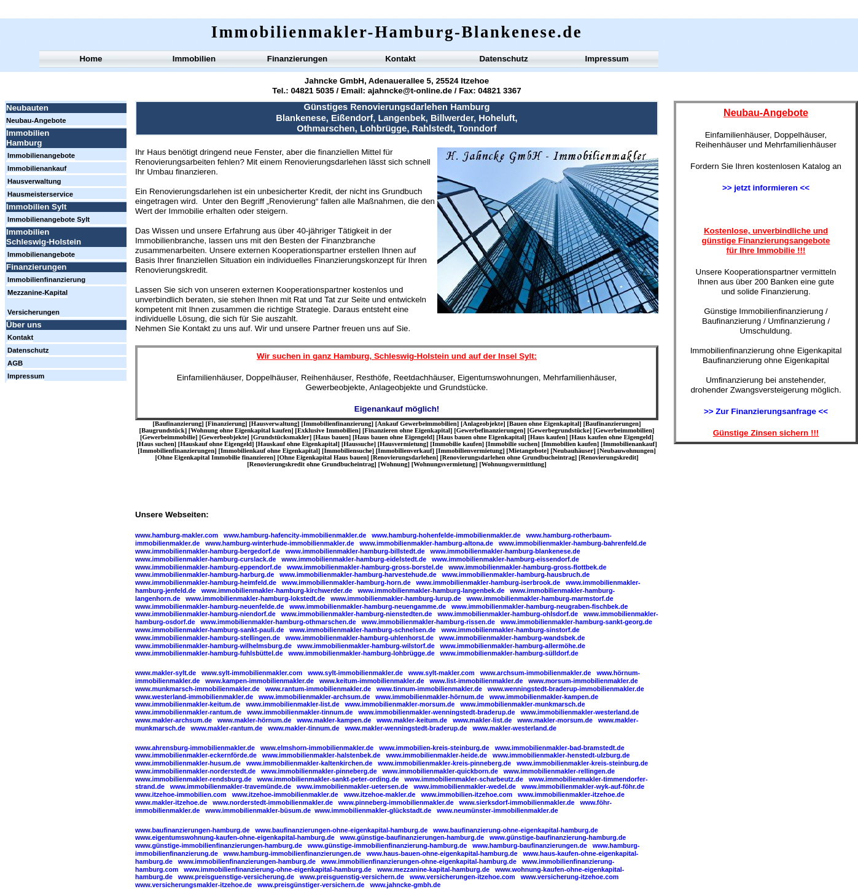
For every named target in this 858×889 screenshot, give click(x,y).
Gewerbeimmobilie (168, 437)
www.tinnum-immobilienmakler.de (429, 688)
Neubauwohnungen (626, 450)
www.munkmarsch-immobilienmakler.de (197, 688)
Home (90, 58)
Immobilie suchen (512, 444)
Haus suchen (156, 444)
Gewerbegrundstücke (559, 430)
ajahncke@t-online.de (410, 90)
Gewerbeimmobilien (624, 430)
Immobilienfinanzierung (46, 279)
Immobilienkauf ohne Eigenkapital (269, 450)
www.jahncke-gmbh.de (405, 884)
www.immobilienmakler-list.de (292, 704)
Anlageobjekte (482, 423)
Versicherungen (33, 312)
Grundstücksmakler (281, 437)
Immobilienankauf (36, 168)
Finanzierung (226, 423)
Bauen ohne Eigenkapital (544, 423)
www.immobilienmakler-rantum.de (188, 712)
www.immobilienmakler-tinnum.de (300, 712)
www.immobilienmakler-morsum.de (400, 704)
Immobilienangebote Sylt (48, 219)
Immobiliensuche (348, 450)
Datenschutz (503, 58)
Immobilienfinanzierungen (177, 450)
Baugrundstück (162, 430)
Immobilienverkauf (405, 450)
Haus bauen (332, 437)
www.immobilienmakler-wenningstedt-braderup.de (436, 712)
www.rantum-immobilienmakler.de (318, 688)
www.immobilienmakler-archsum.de (314, 696)
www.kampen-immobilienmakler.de (259, 680)
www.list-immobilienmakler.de (476, 680)
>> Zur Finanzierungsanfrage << (766, 411)
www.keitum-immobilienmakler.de (371, 680)
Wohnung (393, 464)
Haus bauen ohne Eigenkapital (481, 437)
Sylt (526, 356)
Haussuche (358, 444)
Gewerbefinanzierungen (490, 430)
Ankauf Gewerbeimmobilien (416, 423)
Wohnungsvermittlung (513, 464)
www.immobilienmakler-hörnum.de (429, 696)
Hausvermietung (403, 444)
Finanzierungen (297, 58)
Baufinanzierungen (612, 423)
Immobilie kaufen (457, 444)
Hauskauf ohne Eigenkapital (298, 444)
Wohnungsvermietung (444, 464)
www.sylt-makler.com (441, 672)
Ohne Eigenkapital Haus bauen (323, 457)
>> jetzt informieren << (765, 187)
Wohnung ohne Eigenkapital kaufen (240, 430)
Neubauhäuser (573, 450)
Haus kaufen (548, 437)
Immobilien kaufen (570, 444)
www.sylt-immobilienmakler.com (251, 672)
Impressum (606, 58)
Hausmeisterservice (40, 194)
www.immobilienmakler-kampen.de (543, 696)
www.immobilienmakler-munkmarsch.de (522, 704)
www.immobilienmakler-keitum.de (187, 704)
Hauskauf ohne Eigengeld (216, 444)
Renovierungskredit (608, 457)
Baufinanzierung (178, 423)
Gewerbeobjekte (224, 437)
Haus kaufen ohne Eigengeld (612, 437)
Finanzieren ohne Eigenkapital (407, 430)
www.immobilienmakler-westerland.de (580, 712)
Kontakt (400, 58)
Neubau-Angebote (36, 120)
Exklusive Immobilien (328, 430)
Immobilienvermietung (470, 450)
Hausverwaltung (34, 181)
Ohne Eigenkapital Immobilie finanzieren (215, 457)
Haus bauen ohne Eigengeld (393, 437)
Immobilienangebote (41, 155)
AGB (15, 363)
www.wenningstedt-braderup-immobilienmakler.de (566, 688)
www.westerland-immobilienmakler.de (194, 696)
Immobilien (194, 58)
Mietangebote (528, 450)
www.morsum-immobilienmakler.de (583, 680)
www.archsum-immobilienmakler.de (535, 672)
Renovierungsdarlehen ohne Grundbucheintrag (508, 457)
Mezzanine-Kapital (37, 292)
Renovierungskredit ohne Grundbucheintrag (311, 464)
